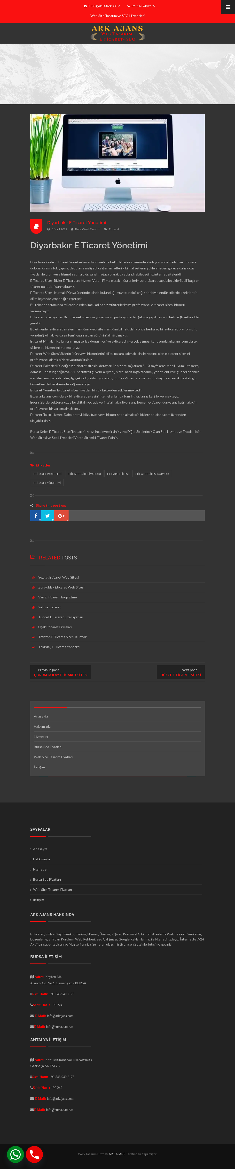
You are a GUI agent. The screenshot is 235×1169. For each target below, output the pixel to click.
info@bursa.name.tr (59, 1026)
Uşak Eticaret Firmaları (55, 627)
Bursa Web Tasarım (87, 229)
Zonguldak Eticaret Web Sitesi (61, 587)
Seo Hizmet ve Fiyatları (178, 431)
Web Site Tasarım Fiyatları (53, 757)
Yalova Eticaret (49, 607)
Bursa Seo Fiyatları (48, 747)
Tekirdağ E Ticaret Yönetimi (59, 647)
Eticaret (114, 229)
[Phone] (34, 1154)
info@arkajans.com (102, 6)
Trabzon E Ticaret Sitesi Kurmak (62, 637)
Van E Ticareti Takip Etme (57, 597)
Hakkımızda (42, 726)
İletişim (39, 767)
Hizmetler (41, 736)
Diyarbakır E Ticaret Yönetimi (76, 222)
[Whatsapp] (15, 1154)
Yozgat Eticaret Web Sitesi (58, 577)
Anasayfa (41, 716)
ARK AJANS (117, 1154)
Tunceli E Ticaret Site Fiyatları (60, 617)
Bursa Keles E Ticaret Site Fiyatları (56, 431)
